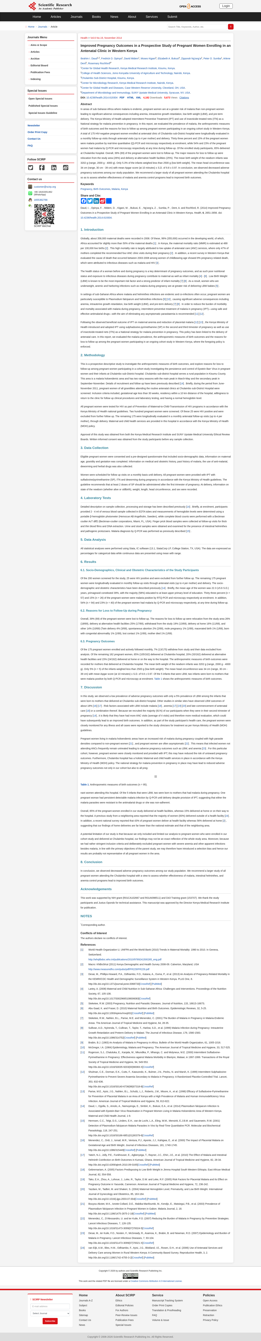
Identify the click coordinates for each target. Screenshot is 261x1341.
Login (226, 6)
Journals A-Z (86, 1300)
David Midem (131, 58)
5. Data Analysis (93, 539)
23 (204, 748)
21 (131, 743)
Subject (83, 1305)
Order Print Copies (162, 1305)
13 (201, 322)
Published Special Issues (43, 105)
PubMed (156, 983)
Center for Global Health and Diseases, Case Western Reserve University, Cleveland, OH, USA (133, 87)
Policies (209, 1295)
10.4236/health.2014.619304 (101, 97)
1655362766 (41, 199)
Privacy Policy (210, 1320)
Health (84, 37)
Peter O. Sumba (212, 58)
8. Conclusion (91, 862)
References (88, 944)
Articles (56, 17)
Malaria (116, 189)
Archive (35, 58)
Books (96, 17)
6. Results (88, 562)
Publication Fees (40, 72)
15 (188, 531)
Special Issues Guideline (42, 113)
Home (37, 17)
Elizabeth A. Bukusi (168, 58)
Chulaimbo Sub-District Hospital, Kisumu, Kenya (108, 78)
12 (201, 313)
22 (187, 743)
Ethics (118, 1300)
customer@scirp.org (45, 186)
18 (159, 705)
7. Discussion (91, 687)
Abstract (86, 104)
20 (184, 705)
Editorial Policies (124, 1305)
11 (196, 313)
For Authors (121, 1310)
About (132, 17)
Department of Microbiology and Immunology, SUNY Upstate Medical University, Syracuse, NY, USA (136, 92)
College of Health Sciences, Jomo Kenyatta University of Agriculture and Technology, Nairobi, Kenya (136, 73)
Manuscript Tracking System (167, 1300)
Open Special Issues (40, 98)
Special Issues (123, 1325)
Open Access (210, 1300)
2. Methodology (93, 355)
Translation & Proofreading (166, 1310)
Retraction (208, 1315)
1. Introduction (92, 229)
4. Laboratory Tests (96, 498)
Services (152, 17)
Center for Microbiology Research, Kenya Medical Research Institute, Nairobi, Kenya (127, 83)
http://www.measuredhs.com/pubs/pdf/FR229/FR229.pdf (118, 969)
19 (179, 705)
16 (95, 705)
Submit (172, 17)
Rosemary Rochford (99, 63)
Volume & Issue (160, 1320)
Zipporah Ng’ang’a (191, 58)
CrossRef (145, 983)
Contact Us (34, 138)
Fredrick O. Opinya (111, 58)
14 (181, 383)
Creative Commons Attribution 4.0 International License (156, 1281)
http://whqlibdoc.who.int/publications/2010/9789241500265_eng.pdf (124, 959)
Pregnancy (86, 189)
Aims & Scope (39, 45)
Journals (76, 17)
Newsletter (34, 125)
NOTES (86, 916)
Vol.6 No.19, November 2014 (106, 37)
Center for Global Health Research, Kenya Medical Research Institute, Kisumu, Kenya (128, 68)
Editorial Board (39, 65)
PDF (121, 97)
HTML (130, 97)
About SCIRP (125, 1295)
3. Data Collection (94, 448)
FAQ (30, 145)
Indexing (36, 79)
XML (138, 97)
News (114, 17)
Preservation (210, 1310)
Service (157, 1295)
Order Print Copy (37, 132)
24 (226, 815)
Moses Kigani (148, 58)
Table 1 (158, 678)
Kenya (124, 189)
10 (168, 299)
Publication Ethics (212, 1305)
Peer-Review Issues (126, 1315)
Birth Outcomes (101, 189)
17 (99, 705)
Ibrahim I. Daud (89, 58)
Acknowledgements (96, 889)
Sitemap (83, 1315)
